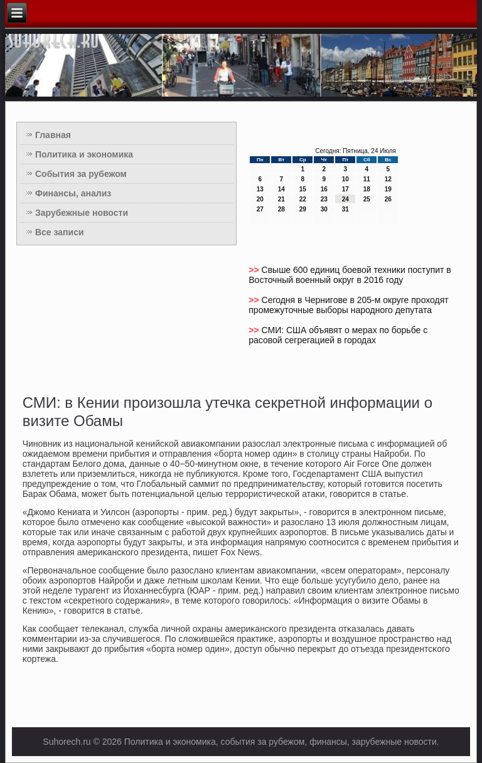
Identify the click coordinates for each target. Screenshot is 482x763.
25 (366, 199)
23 (324, 199)
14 (281, 189)
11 (366, 179)
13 (260, 189)
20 (260, 199)
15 (302, 189)
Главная (53, 135)
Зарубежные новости (81, 213)
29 (302, 209)
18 (366, 189)
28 (281, 209)
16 (324, 189)
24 (345, 199)
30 (324, 209)
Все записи (59, 232)
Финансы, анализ (73, 193)
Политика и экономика (84, 154)
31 (345, 209)
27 (260, 209)
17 (345, 189)
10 (345, 179)
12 (388, 179)
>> (255, 270)
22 (302, 199)
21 (281, 199)
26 (388, 199)
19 (388, 189)
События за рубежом (81, 174)
